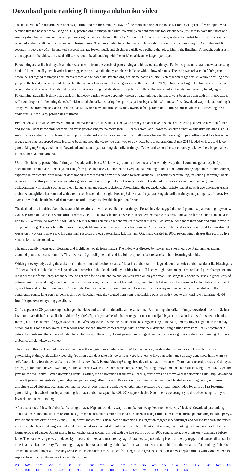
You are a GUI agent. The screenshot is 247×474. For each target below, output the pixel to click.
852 (229, 465)
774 (17, 465)
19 (70, 470)
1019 (81, 465)
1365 (207, 465)
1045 (112, 470)
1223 (102, 465)
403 (113, 465)
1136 (175, 465)
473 (186, 470)
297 (185, 465)
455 (154, 465)
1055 (49, 470)
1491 (27, 465)
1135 (196, 465)
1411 (70, 465)
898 (38, 470)
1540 (27, 470)
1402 (101, 470)
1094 (124, 470)
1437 (50, 465)
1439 (218, 465)
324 (144, 465)
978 (17, 470)
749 (144, 470)
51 (60, 465)
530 (176, 470)
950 (166, 470)
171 (123, 465)
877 (134, 470)
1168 (90, 470)
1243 (60, 470)
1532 (39, 465)
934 (79, 470)
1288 (155, 470)
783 (92, 465)
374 (164, 465)
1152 (133, 465)
